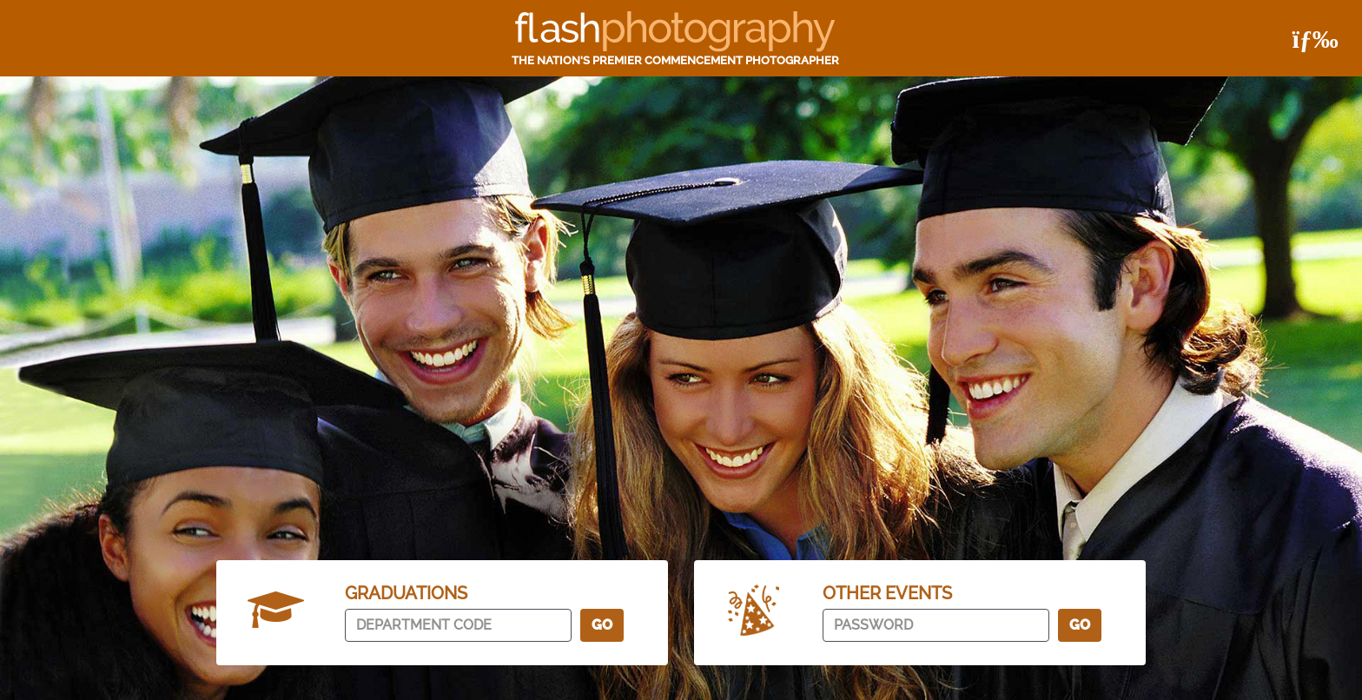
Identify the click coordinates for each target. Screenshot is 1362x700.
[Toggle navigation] (1308, 38)
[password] (936, 625)
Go (602, 625)
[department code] (458, 625)
